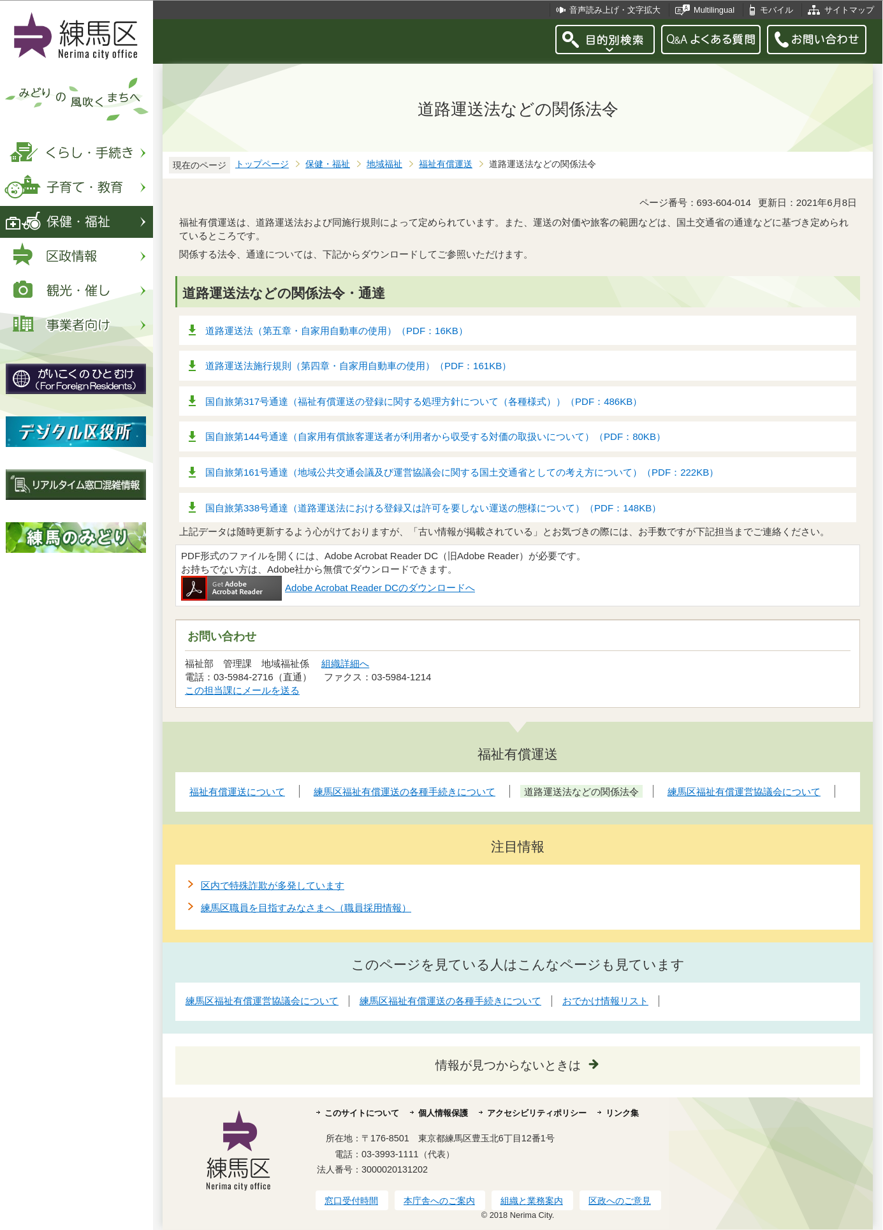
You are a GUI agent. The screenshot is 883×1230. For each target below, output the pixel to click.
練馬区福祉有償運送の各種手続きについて (450, 1000)
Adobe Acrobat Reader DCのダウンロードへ (328, 587)
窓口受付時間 (351, 1201)
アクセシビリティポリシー (537, 1113)
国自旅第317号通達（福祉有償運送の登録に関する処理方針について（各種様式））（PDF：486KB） (423, 401)
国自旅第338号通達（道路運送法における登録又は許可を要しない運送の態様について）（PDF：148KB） (433, 507)
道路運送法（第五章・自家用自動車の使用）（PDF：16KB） (336, 330)
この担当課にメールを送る (242, 690)
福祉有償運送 (445, 164)
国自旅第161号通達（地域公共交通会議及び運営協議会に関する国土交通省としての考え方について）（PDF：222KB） (462, 472)
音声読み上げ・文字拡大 (614, 10)
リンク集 (622, 1113)
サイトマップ (849, 10)
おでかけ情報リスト (605, 1000)
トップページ (262, 164)
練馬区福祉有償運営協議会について (262, 1000)
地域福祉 (384, 164)
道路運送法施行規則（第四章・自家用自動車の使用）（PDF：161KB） (358, 365)
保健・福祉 (327, 164)
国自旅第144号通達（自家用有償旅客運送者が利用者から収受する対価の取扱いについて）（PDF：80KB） (435, 436)
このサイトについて (362, 1113)
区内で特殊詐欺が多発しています (272, 885)
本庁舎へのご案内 (439, 1201)
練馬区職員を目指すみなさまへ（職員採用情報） (306, 907)
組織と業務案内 (531, 1201)
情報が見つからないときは (508, 1065)
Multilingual (714, 10)
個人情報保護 (443, 1113)
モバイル (776, 10)
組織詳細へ (345, 663)
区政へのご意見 (619, 1201)
